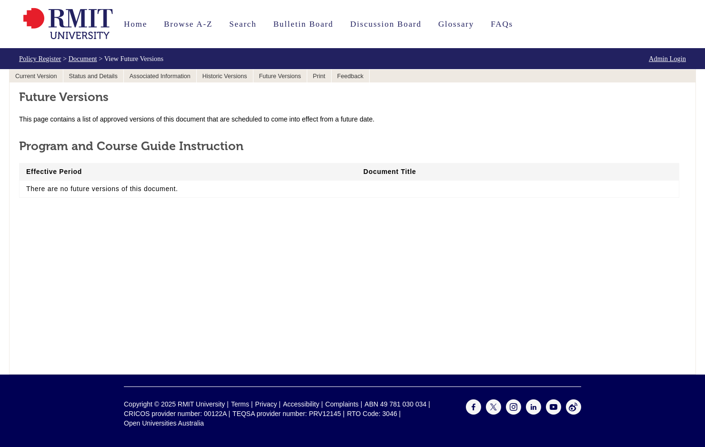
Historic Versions (224, 76)
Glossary (456, 24)
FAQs (502, 24)
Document (83, 58)
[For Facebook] (473, 412)
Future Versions (280, 76)
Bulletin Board (303, 24)
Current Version (36, 76)
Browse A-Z (188, 24)
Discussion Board (386, 24)
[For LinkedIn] (533, 412)
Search (242, 24)
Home (135, 24)
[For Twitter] (493, 412)
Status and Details (93, 76)
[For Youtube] (553, 412)
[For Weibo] (573, 412)
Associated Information (160, 76)
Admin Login (667, 58)
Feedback (350, 76)
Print (319, 76)
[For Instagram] (513, 412)
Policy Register (40, 58)
